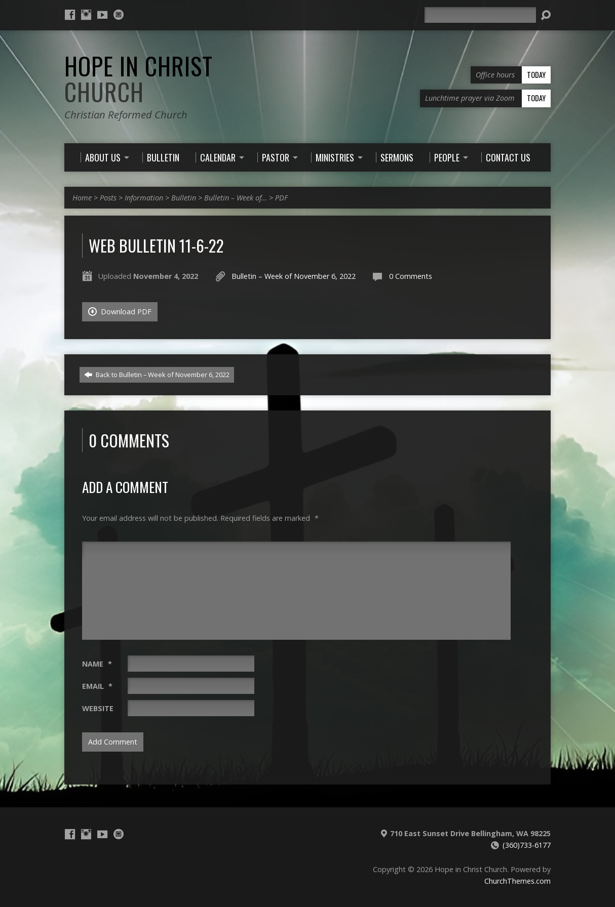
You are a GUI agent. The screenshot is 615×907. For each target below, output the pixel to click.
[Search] (480, 15)
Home (82, 197)
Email (97, 686)
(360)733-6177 (527, 845)
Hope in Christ (138, 78)
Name (97, 664)
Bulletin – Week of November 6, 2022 (294, 276)
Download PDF (119, 311)
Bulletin (183, 197)
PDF (281, 197)
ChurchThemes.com (517, 881)
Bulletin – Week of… (235, 197)
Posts (108, 197)
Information (144, 197)
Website (97, 708)
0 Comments (410, 276)
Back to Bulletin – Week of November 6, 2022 (156, 374)
